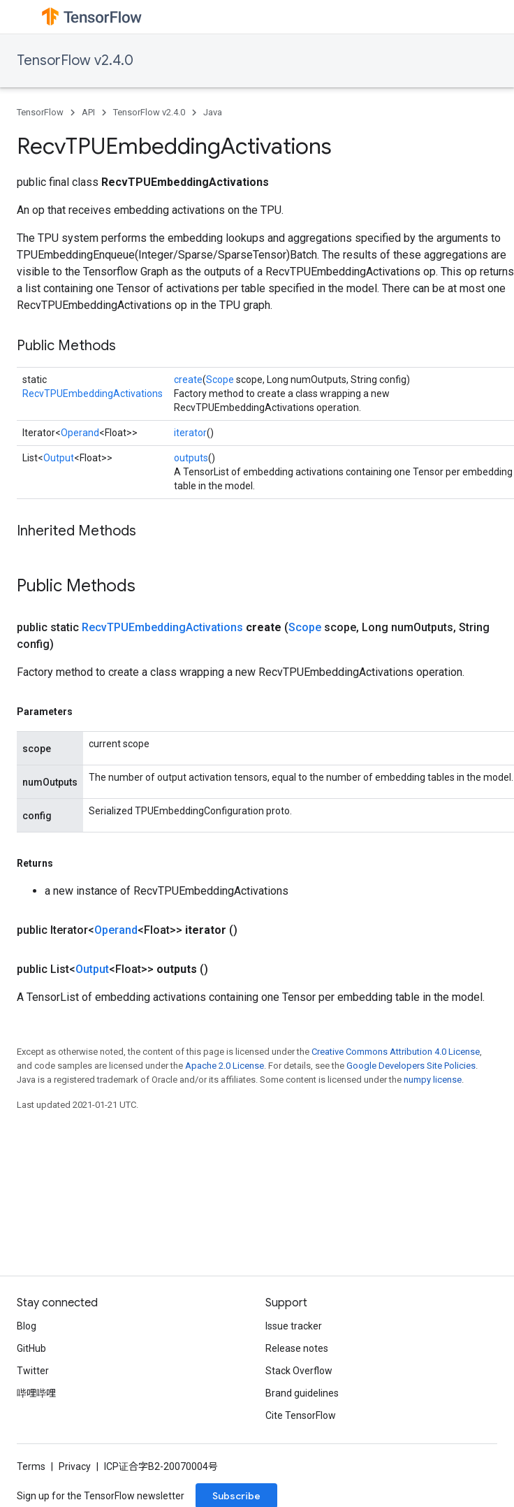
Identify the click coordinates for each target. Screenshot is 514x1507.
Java (212, 112)
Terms (31, 1466)
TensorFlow (40, 112)
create (188, 379)
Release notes (296, 1348)
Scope (220, 379)
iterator (190, 432)
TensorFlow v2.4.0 (75, 60)
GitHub (31, 1348)
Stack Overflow (298, 1370)
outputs (191, 457)
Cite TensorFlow (300, 1415)
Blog (26, 1326)
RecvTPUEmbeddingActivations (92, 393)
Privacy (75, 1466)
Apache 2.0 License (224, 1065)
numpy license (433, 1079)
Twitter (33, 1370)
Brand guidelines (302, 1393)
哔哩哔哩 (36, 1393)
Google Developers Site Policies (411, 1065)
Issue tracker (293, 1326)
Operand (80, 432)
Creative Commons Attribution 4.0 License (395, 1051)
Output (58, 457)
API (88, 112)
